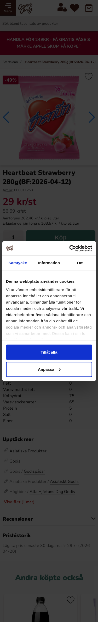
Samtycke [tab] (17, 263)
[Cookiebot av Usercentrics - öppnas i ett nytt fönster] (70, 248)
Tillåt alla (49, 352)
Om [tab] (80, 263)
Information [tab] (49, 263)
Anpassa (49, 369)
